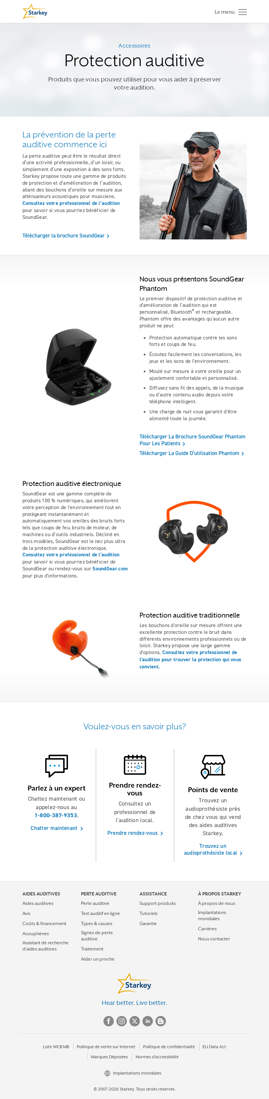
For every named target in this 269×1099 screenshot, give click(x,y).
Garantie (148, 923)
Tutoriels (148, 913)
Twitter (134, 1021)
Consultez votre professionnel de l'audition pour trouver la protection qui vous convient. (190, 659)
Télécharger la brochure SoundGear (63, 235)
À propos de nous (216, 903)
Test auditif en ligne (100, 913)
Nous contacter (214, 938)
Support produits (158, 903)
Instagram (121, 1021)
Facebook (108, 1021)
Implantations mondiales (212, 915)
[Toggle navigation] (229, 12)
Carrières (207, 928)
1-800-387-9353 (55, 815)
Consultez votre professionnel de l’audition (71, 203)
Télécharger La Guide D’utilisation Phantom (189, 453)
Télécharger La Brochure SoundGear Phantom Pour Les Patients (193, 440)
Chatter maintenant (54, 828)
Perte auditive (95, 903)
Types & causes (96, 923)
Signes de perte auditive (97, 935)
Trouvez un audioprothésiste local (210, 849)
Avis (26, 913)
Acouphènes (35, 933)
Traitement (92, 948)
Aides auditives (37, 903)
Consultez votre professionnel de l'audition (71, 554)
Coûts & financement (44, 923)
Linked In (147, 1021)
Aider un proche (97, 959)
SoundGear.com (110, 568)
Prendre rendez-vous (132, 832)
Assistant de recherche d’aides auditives (45, 945)
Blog (160, 1021)
